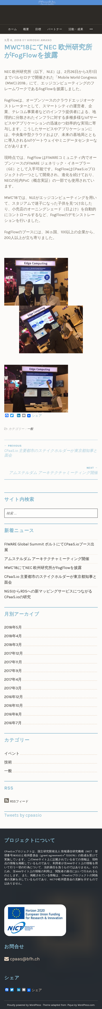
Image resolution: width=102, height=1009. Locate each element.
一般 (30, 429)
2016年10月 (13, 705)
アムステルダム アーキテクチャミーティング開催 (51, 470)
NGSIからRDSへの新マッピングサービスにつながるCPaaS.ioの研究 (48, 594)
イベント (12, 753)
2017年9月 (13, 670)
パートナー (54, 29)
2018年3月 (13, 644)
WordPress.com (86, 1004)
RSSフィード (19, 801)
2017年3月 (13, 688)
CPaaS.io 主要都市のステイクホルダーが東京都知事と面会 (51, 451)
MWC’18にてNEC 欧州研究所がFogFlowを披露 (43, 567)
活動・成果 (75, 29)
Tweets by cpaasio (23, 815)
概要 (26, 29)
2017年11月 (13, 662)
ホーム (12, 29)
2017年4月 (13, 679)
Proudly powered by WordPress (24, 1004)
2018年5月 (13, 627)
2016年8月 (13, 714)
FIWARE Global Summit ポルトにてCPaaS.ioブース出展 (49, 547)
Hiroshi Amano (39, 40)
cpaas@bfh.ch (22, 958)
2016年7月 (13, 723)
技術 (8, 762)
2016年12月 (13, 697)
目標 (38, 29)
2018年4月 (13, 636)
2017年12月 (13, 653)
